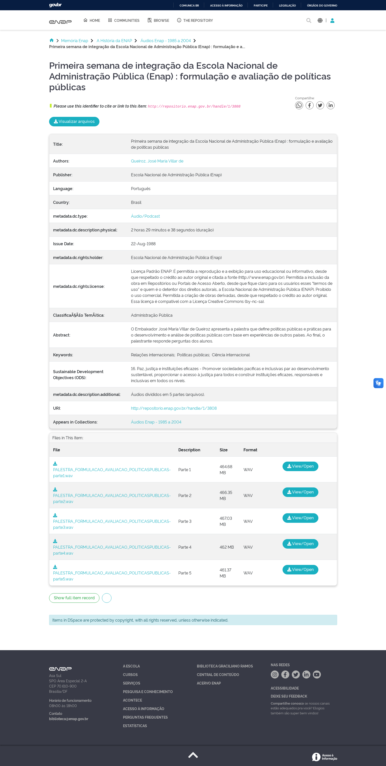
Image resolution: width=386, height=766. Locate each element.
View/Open (300, 466)
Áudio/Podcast (145, 216)
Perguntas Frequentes (145, 717)
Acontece (132, 700)
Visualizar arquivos (74, 121)
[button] (320, 20)
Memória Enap (74, 40)
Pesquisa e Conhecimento (148, 691)
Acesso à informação (226, 5)
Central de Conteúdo (218, 674)
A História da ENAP (114, 40)
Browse (158, 20)
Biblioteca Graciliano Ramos (225, 665)
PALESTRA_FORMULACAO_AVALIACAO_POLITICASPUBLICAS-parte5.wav (112, 573)
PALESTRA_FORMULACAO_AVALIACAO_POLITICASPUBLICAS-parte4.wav (112, 547)
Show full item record (74, 597)
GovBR (55, 5)
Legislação (287, 5)
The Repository (195, 20)
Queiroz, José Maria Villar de (157, 160)
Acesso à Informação (143, 708)
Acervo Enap (209, 682)
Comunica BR (189, 5)
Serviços (131, 682)
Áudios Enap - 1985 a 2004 (166, 40)
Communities (123, 20)
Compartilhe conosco (287, 703)
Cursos (130, 674)
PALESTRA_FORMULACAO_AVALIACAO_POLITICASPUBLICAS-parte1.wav (112, 470)
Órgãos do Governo (322, 5)
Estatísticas (135, 725)
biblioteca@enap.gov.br (68, 718)
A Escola (131, 665)
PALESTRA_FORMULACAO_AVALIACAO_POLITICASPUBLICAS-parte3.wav (112, 521)
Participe (261, 5)
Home (91, 20)
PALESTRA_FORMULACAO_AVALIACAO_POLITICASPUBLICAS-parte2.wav (112, 495)
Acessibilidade (285, 688)
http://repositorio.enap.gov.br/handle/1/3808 (174, 408)
